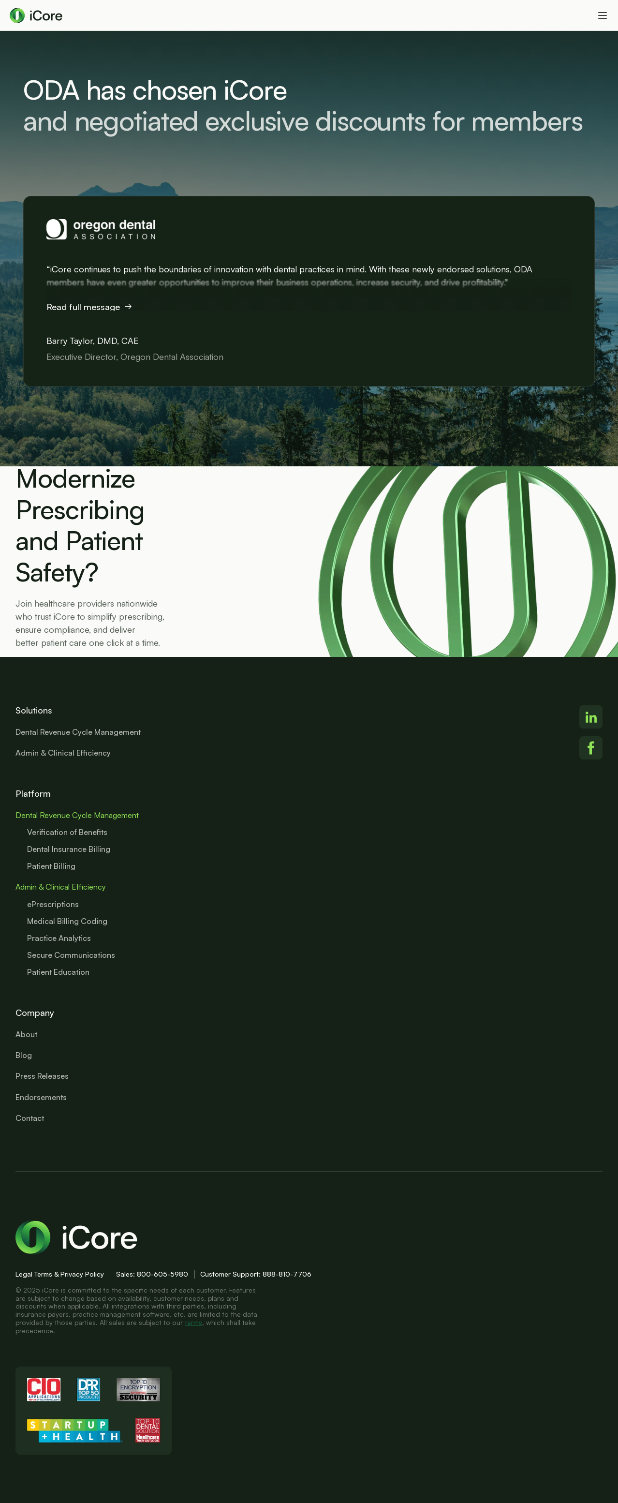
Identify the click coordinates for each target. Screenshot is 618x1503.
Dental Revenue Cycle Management (77, 815)
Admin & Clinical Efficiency (60, 887)
